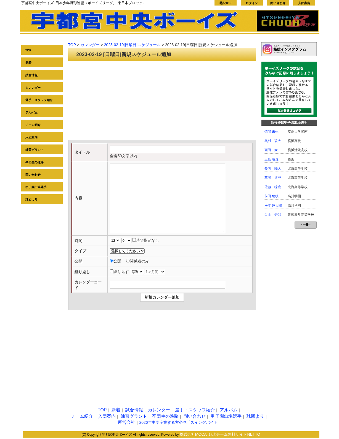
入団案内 (304, 3)
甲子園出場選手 (36, 187)
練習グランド (34, 149)
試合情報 (31, 75)
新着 (28, 62)
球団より (31, 199)
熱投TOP (225, 3)
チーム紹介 (33, 125)
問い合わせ (277, 3)
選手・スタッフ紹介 (39, 100)
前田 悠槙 (271, 196)
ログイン (252, 3)
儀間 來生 (271, 131)
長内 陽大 (272, 168)
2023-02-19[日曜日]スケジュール (132, 45)
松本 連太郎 (273, 205)
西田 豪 (271, 150)
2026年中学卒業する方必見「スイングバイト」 (180, 422)
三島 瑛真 (271, 159)
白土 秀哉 (272, 215)
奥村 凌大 (272, 141)
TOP (28, 50)
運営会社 (126, 422)
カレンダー (33, 87)
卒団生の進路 (34, 162)
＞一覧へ (305, 224)
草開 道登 (272, 178)
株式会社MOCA (193, 434)
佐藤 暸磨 (272, 187)
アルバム (31, 112)
